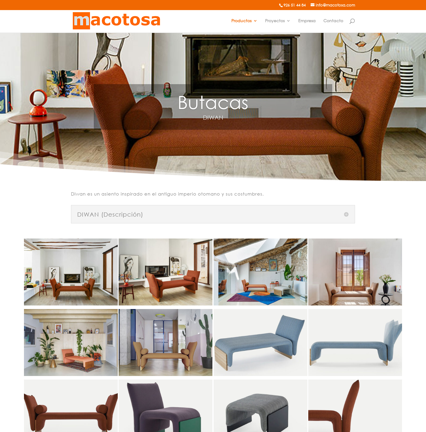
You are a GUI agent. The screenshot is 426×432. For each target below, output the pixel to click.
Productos (241, 21)
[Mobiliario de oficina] (116, 20)
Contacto (333, 21)
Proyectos (275, 21)
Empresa (307, 21)
